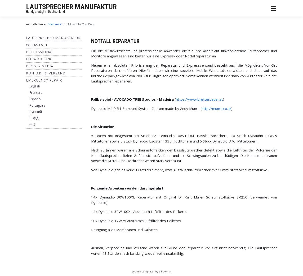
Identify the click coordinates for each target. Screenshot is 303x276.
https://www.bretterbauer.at (199, 99)
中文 (32, 124)
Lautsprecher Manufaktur (53, 37)
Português (37, 105)
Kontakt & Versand (46, 73)
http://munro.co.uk (216, 108)
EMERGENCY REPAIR (44, 80)
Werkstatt (37, 45)
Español (35, 99)
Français (35, 92)
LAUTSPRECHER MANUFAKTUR (71, 7)
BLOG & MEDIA (39, 66)
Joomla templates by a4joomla (151, 271)
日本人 (34, 118)
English (34, 86)
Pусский (35, 111)
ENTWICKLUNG (39, 59)
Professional (39, 52)
